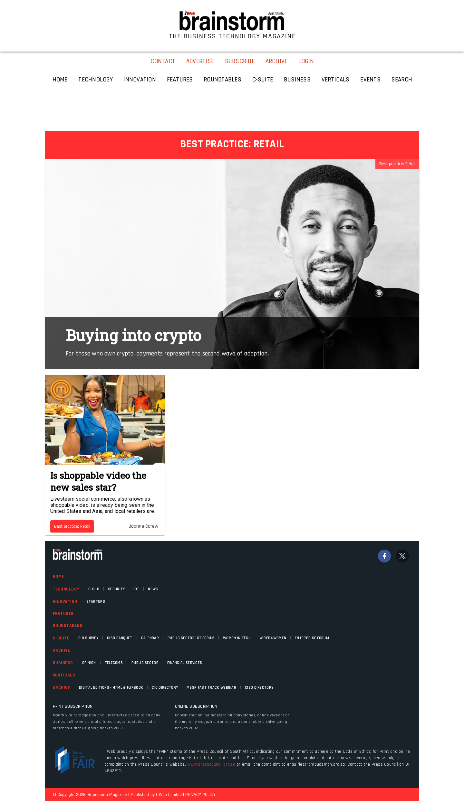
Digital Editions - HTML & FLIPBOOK (111, 687)
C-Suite (61, 638)
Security (116, 589)
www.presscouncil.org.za (211, 764)
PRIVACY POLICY (200, 795)
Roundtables (67, 625)
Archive (61, 650)
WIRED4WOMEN (272, 638)
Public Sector (145, 662)
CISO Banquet (119, 638)
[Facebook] (384, 556)
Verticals (64, 675)
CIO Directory (165, 687)
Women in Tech (237, 638)
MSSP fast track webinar (211, 687)
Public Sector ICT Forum (191, 638)
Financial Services (184, 662)
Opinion (89, 662)
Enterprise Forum (312, 638)
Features (63, 614)
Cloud (94, 589)
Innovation (65, 602)
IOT (136, 589)
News (153, 589)
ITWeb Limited (169, 795)
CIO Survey (88, 638)
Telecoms (114, 662)
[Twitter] (402, 556)
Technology (66, 589)
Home (58, 577)
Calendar (150, 638)
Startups (95, 601)
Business (63, 663)
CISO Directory (259, 687)
